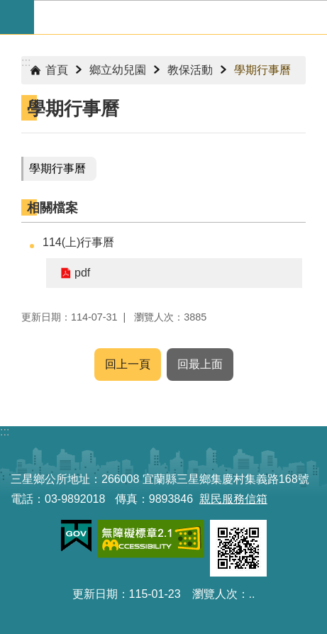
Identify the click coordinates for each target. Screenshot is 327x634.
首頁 (56, 70)
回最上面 (200, 364)
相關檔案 (52, 208)
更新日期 (95, 594)
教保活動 (190, 70)
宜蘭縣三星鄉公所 (180, 17)
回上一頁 (127, 364)
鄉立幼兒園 (117, 70)
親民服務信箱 (233, 499)
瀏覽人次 (215, 594)
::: (26, 62)
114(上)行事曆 (78, 242)
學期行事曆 (262, 70)
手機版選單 (17, 17)
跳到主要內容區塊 (7, 7)
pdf (82, 273)
